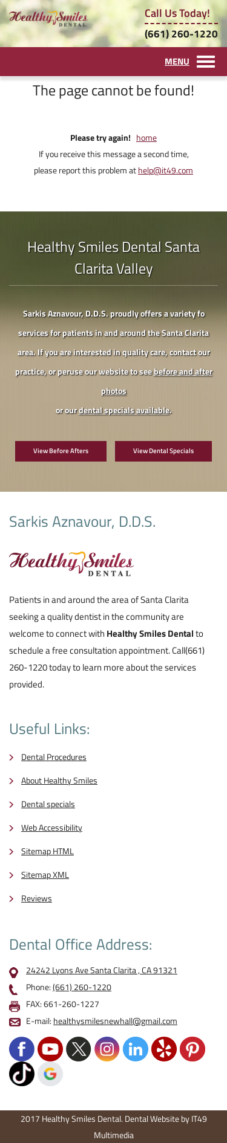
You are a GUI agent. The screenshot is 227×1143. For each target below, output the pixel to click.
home (146, 137)
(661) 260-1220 (181, 34)
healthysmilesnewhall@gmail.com (115, 1020)
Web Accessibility (51, 827)
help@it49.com (165, 170)
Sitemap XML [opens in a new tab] (45, 874)
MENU (177, 61)
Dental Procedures (54, 756)
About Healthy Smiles (59, 780)
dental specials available (124, 410)
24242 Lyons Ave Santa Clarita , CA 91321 (101, 970)
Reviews (36, 898)
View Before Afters (60, 451)
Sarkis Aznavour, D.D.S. (82, 521)
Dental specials (48, 803)
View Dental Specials (163, 451)
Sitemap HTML (47, 851)
